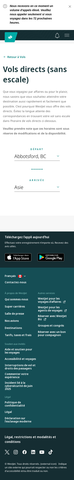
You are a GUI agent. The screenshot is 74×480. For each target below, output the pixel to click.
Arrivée (36, 180)
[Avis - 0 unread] (57, 35)
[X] (7, 452)
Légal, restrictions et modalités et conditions (30, 439)
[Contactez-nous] (15, 282)
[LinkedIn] (33, 452)
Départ (37, 149)
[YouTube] (41, 452)
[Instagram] (15, 452)
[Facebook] (24, 452)
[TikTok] (50, 452)
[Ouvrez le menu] (67, 35)
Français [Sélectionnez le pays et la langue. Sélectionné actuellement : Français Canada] (15, 276)
